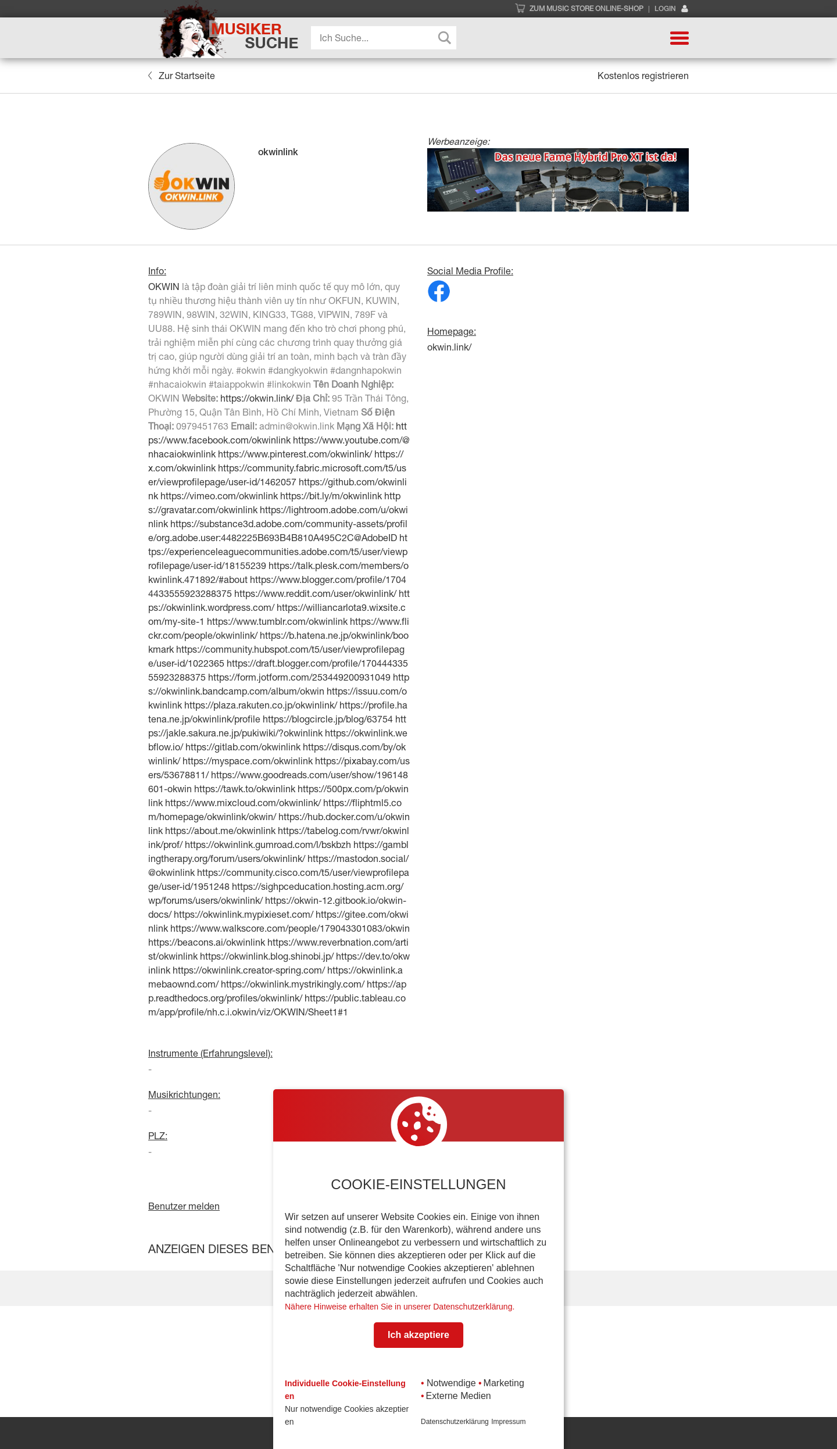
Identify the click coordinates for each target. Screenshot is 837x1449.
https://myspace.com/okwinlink (248, 761)
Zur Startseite (181, 75)
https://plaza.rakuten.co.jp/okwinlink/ (260, 705)
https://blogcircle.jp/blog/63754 (328, 719)
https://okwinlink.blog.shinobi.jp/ (267, 956)
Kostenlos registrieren (643, 75)
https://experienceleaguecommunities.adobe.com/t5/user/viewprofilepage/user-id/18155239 (277, 551)
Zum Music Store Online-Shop (586, 9)
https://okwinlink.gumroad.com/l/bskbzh (268, 844)
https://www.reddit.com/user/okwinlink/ (315, 593)
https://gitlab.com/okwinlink (243, 747)
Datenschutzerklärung (455, 1422)
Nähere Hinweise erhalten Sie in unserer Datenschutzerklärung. (399, 1306)
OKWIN (164, 286)
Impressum (508, 1422)
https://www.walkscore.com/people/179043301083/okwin (290, 928)
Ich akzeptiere (418, 1335)
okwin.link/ (449, 347)
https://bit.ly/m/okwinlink (331, 496)
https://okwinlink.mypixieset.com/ (243, 914)
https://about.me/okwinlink (220, 830)
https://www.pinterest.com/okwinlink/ (295, 454)
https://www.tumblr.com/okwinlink (277, 621)
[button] (679, 38)
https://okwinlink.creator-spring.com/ (249, 970)
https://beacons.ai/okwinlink (206, 942)
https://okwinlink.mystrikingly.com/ (292, 984)
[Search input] (386, 37)
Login (671, 9)
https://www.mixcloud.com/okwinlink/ (243, 802)
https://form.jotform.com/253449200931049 (299, 677)
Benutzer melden (184, 1206)
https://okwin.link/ (257, 398)
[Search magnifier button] (444, 37)
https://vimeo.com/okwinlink (219, 496)
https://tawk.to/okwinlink (244, 788)
